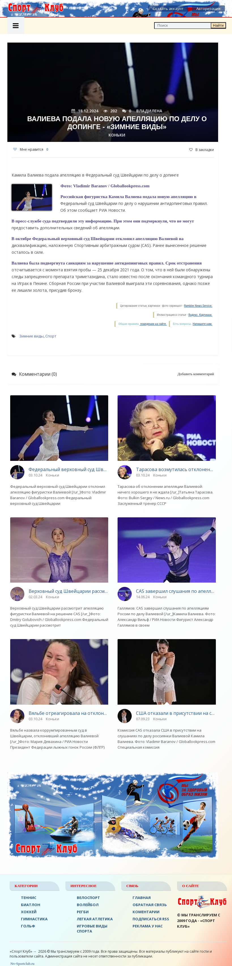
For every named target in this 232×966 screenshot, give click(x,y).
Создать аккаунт (168, 8)
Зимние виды (31, 336)
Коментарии (146, 911)
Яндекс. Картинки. (200, 315)
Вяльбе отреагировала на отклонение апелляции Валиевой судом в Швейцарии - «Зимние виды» (68, 713)
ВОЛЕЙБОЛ (88, 904)
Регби (83, 911)
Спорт (50, 336)
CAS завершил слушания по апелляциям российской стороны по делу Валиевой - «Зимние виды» (176, 591)
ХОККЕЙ (29, 911)
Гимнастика (34, 918)
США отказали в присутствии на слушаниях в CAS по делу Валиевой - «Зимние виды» (176, 713)
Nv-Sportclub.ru (22, 963)
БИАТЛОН (30, 904)
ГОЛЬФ (28, 926)
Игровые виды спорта (92, 928)
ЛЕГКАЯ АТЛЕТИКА (95, 918)
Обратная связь (150, 904)
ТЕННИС (28, 897)
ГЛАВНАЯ (142, 897)
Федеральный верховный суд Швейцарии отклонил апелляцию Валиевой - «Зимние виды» (68, 469)
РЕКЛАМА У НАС (148, 926)
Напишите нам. (202, 324)
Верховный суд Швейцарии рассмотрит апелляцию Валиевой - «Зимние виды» (68, 591)
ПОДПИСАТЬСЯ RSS (151, 918)
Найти (218, 25)
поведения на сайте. (153, 324)
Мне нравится (30, 149)
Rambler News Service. (198, 306)
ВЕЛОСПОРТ (88, 897)
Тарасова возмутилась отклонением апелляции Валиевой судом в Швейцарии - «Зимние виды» (176, 469)
